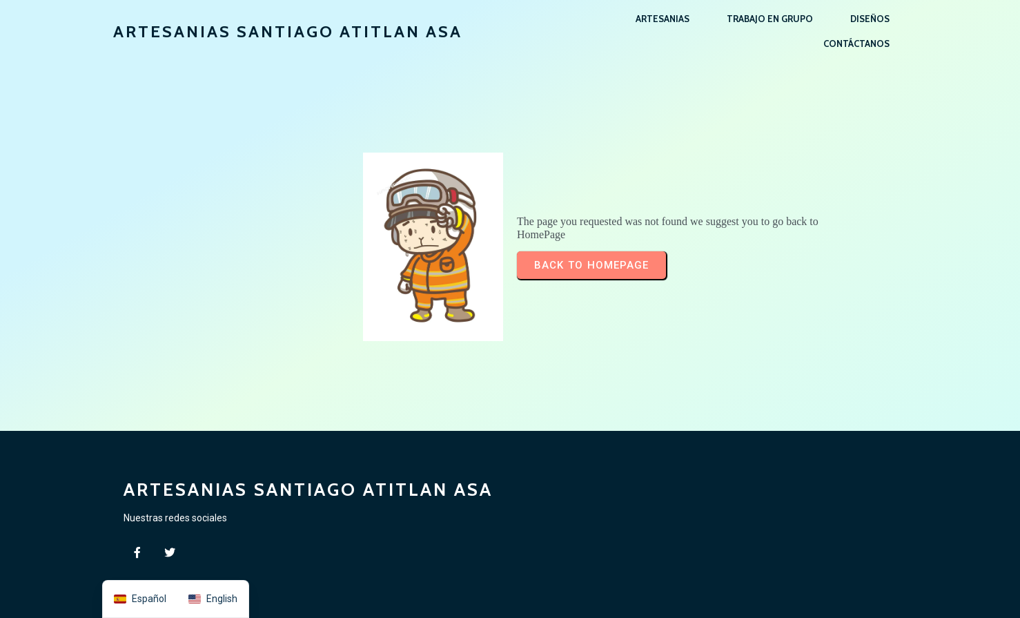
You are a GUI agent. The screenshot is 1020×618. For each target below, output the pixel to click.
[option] (212, 599)
